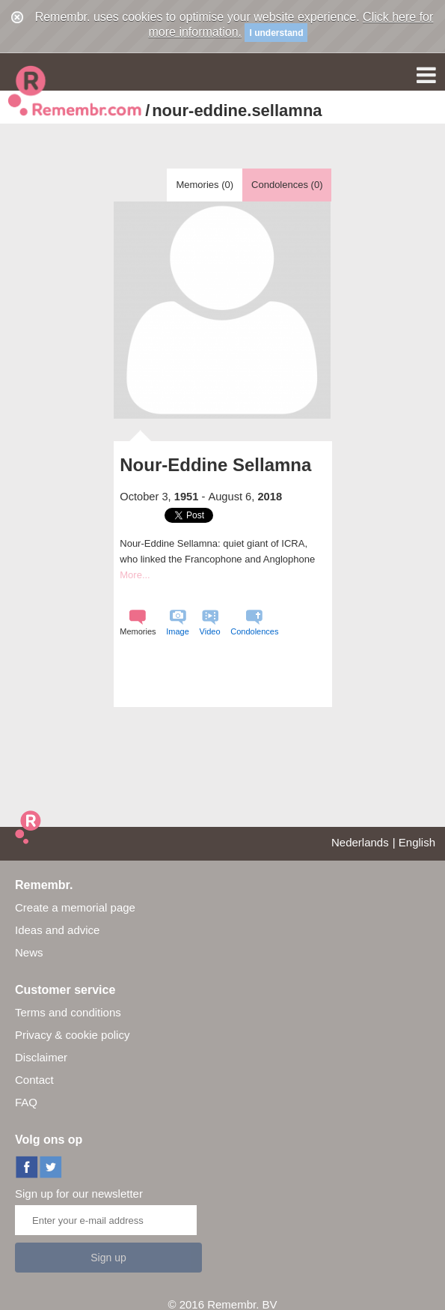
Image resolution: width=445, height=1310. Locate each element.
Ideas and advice (57, 930)
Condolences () (286, 184)
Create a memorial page (75, 907)
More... (135, 574)
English (417, 842)
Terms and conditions (68, 1012)
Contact (34, 1079)
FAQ (26, 1102)
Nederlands (360, 842)
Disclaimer (41, 1057)
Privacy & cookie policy (72, 1034)
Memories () (204, 184)
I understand (276, 33)
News (29, 952)
